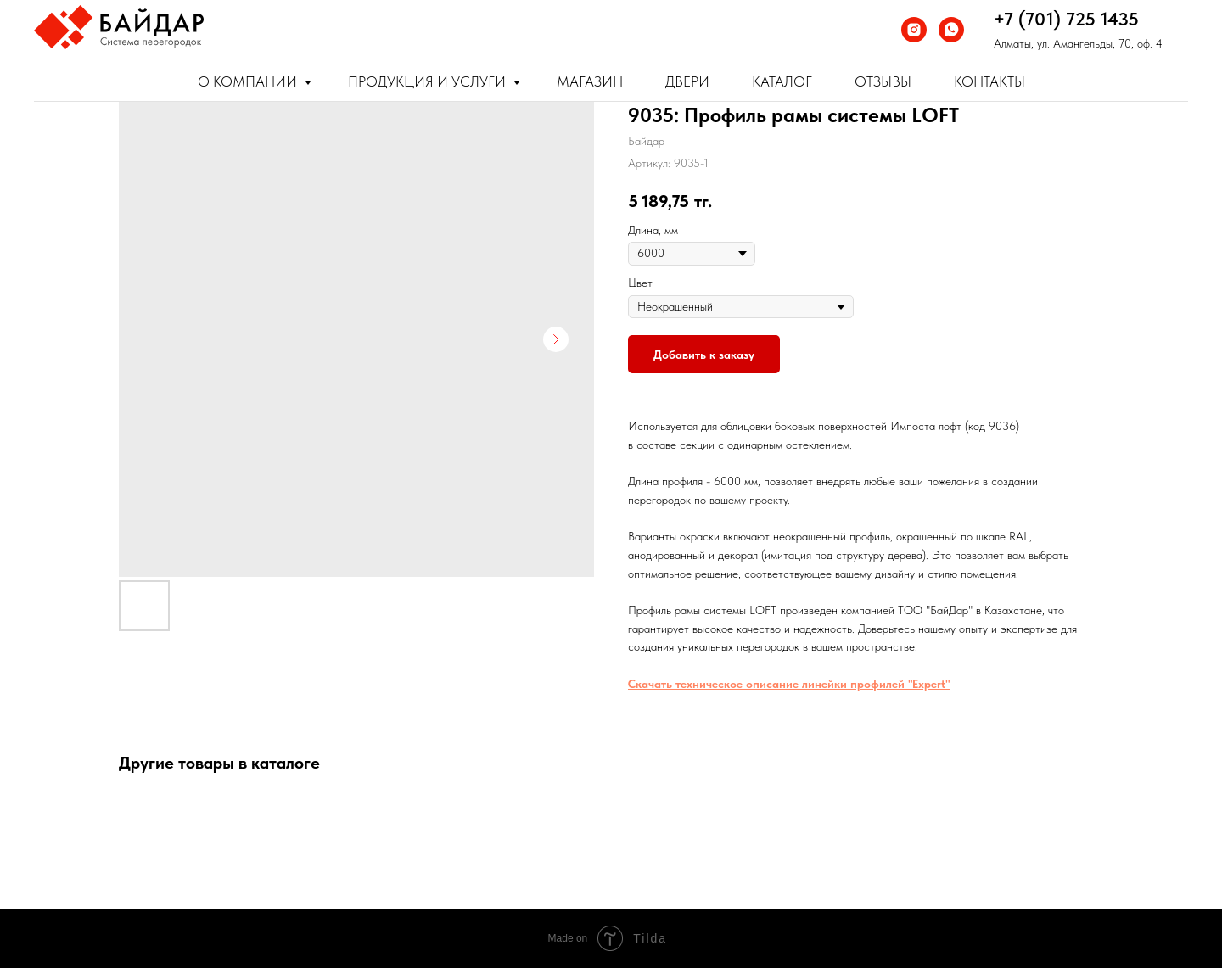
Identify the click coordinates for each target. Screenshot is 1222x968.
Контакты (989, 81)
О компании (249, 81)
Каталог (782, 81)
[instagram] (914, 29)
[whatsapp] (951, 29)
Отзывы (883, 81)
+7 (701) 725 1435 (1066, 19)
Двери (687, 81)
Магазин (590, 81)
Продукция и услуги (428, 81)
